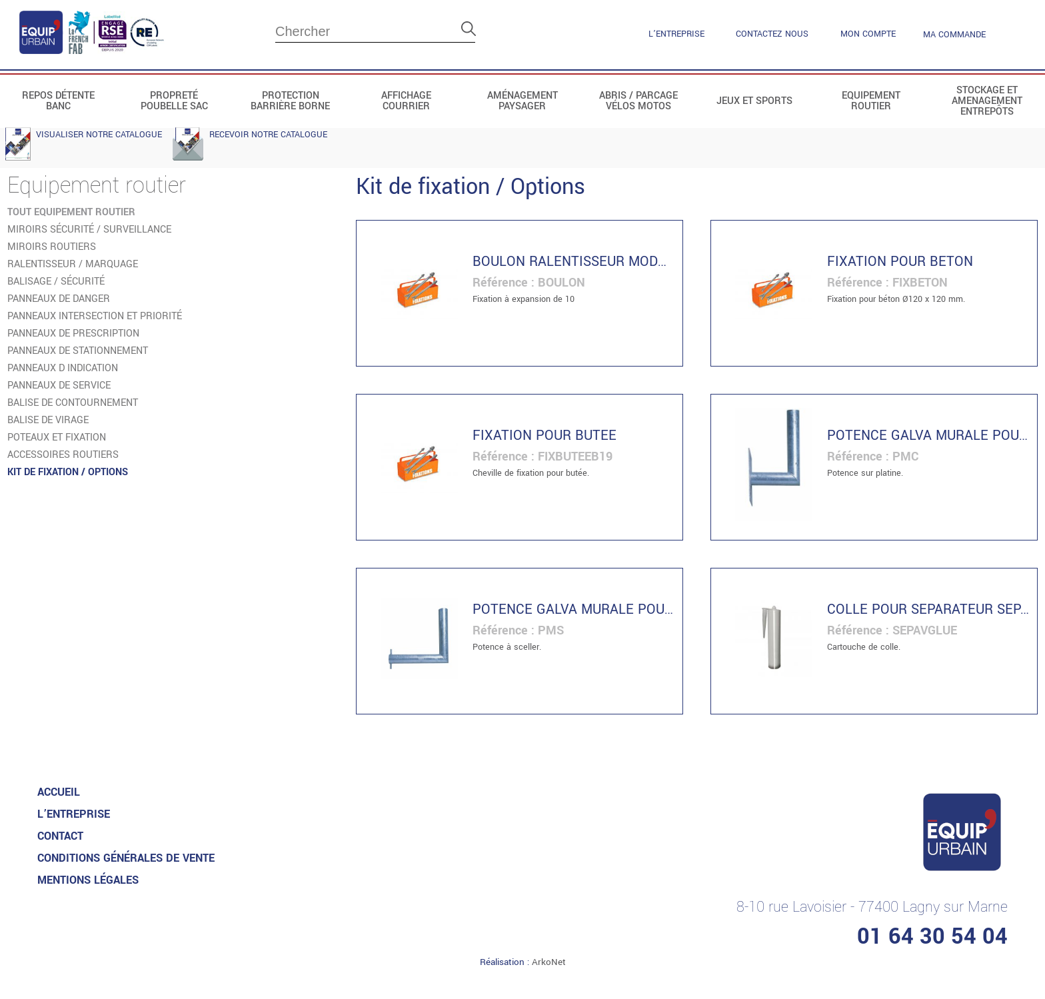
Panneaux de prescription (73, 334)
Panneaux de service (59, 386)
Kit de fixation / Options (67, 472)
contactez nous (772, 34)
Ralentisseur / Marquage (72, 264)
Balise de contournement (72, 403)
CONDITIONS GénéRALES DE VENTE (126, 858)
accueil (58, 792)
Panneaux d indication (62, 368)
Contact (60, 836)
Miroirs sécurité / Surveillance (89, 230)
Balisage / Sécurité (56, 282)
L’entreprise (676, 34)
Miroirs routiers (51, 247)
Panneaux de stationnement (77, 351)
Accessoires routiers (63, 455)
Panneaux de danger (58, 299)
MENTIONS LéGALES (88, 880)
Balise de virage (48, 420)
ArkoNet (549, 962)
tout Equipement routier (71, 212)
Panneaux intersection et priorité (94, 316)
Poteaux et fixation (56, 438)
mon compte (868, 34)
